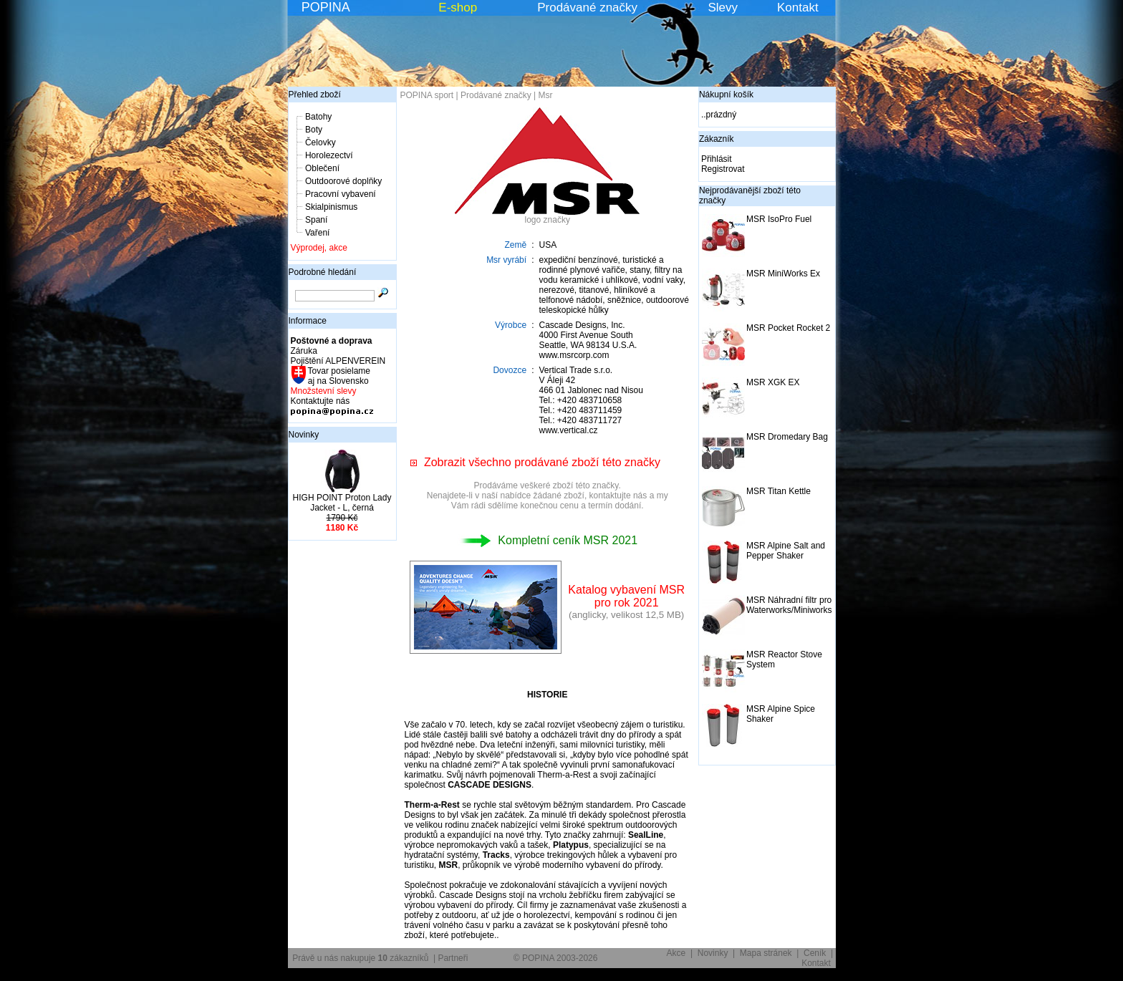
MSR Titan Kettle (778, 491)
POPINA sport (427, 95)
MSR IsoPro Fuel (778, 219)
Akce (676, 953)
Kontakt (798, 7)
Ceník (815, 953)
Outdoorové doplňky (343, 181)
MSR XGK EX (773, 382)
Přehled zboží (315, 95)
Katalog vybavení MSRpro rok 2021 (626, 596)
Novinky (304, 435)
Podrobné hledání (323, 272)
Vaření (317, 233)
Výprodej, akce (319, 248)
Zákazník (716, 139)
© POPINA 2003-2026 (556, 958)
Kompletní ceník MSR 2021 (547, 540)
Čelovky (320, 142)
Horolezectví (329, 155)
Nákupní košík (726, 95)
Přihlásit (716, 159)
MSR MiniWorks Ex (783, 274)
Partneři (453, 958)
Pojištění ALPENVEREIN (338, 361)
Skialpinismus (331, 207)
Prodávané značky (587, 7)
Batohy (318, 117)
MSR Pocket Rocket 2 (788, 328)
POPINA (326, 7)
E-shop (457, 7)
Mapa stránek (766, 953)
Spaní (316, 220)
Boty (313, 130)
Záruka (304, 351)
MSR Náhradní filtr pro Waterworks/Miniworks (789, 605)
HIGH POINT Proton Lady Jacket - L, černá (342, 503)
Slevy (723, 7)
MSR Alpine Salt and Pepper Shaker (785, 551)
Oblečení (322, 168)
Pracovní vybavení (340, 194)
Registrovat (723, 169)
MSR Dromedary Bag (787, 437)
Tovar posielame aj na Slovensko (338, 376)
